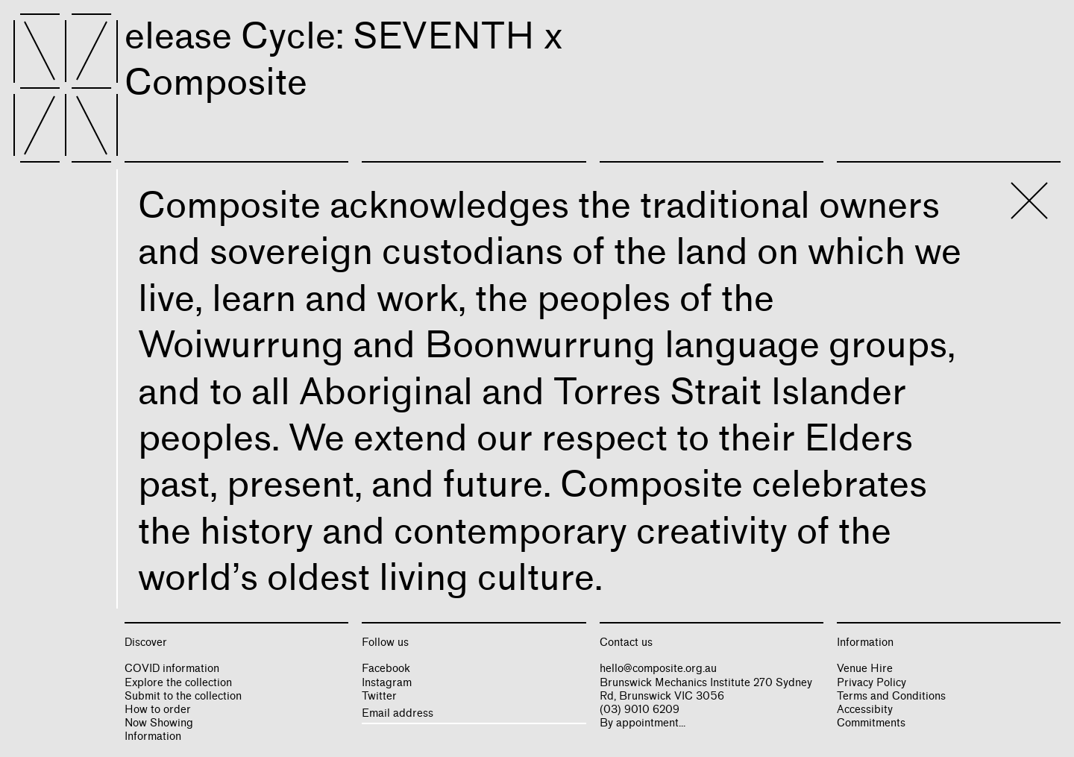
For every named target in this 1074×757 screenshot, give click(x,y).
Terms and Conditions (891, 696)
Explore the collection (178, 682)
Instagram (387, 682)
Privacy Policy (871, 682)
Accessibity (865, 709)
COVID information (172, 668)
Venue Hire (865, 668)
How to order (158, 709)
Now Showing (159, 723)
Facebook (386, 668)
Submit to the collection (183, 696)
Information (153, 736)
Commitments (871, 723)
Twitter (379, 696)
